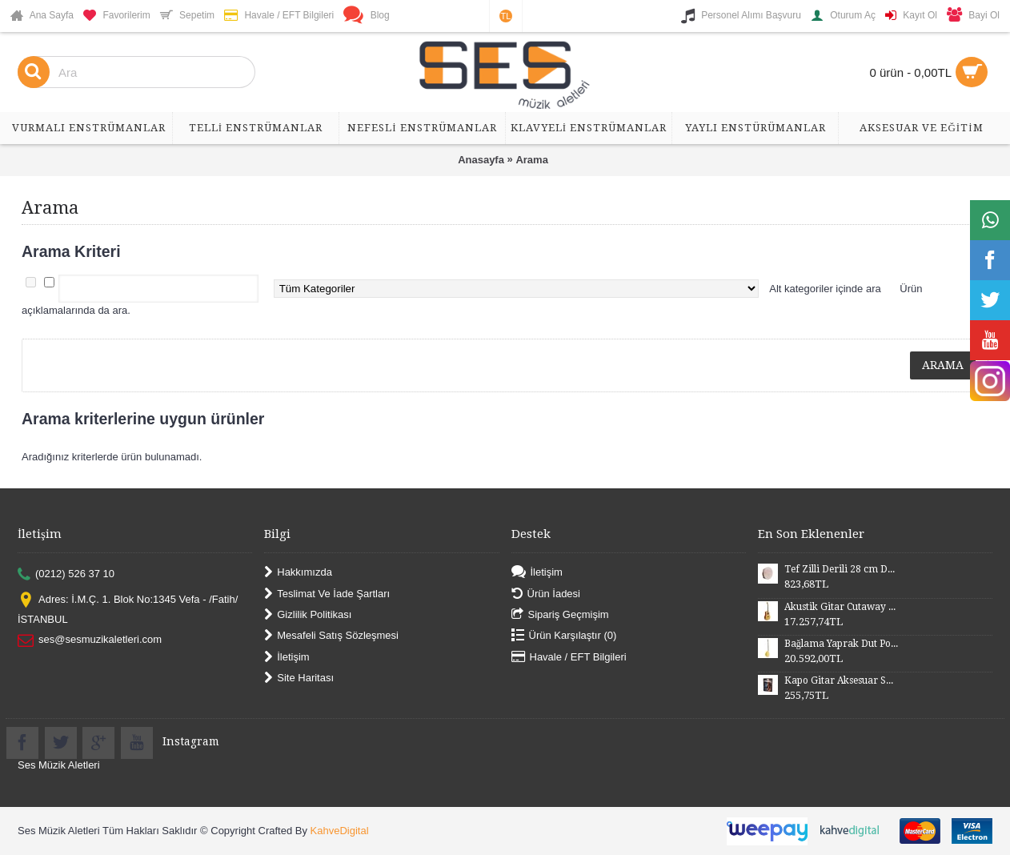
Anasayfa (481, 160)
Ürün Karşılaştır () (564, 636)
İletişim (286, 657)
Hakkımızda (298, 573)
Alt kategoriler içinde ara (824, 289)
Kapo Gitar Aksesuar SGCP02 (841, 680)
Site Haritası (299, 678)
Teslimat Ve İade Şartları (327, 593)
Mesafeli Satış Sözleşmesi (331, 636)
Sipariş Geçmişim (560, 615)
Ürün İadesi (545, 593)
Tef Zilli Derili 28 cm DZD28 (841, 569)
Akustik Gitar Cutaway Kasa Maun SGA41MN (841, 606)
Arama (531, 160)
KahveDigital (340, 831)
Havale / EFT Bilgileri (569, 657)
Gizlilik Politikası (307, 615)
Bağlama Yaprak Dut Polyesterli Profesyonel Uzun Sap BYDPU (841, 643)
